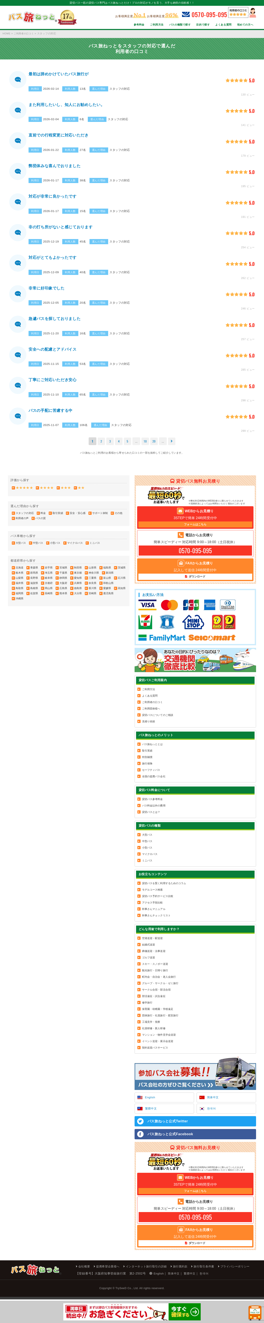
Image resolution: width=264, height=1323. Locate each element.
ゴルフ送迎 (148, 961)
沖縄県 (19, 602)
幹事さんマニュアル (153, 913)
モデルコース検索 (152, 894)
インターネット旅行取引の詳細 (87, 1290)
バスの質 (40, 522)
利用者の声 (22, 522)
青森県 (34, 571)
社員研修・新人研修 (153, 1032)
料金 (43, 516)
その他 (118, 516)
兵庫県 (78, 586)
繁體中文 (151, 1113)
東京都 (78, 576)
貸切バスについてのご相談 (157, 719)
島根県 (34, 592)
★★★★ (47, 491)
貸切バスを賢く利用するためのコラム (164, 887)
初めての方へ (245, 24)
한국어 (212, 1113)
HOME (7, 33)
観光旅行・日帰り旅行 (155, 974)
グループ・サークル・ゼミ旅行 (160, 987)
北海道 (19, 571)
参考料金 (138, 24)
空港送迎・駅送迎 (152, 942)
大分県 (78, 597)
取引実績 (58, 516)
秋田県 (78, 571)
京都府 (49, 586)
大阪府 (63, 586)
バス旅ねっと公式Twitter (167, 1126)
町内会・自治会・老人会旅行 (159, 981)
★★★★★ (24, 491)
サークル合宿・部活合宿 (156, 994)
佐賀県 (34, 597)
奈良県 (92, 586)
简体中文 (213, 1102)
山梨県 (19, 581)
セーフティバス (151, 774)
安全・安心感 (77, 516)
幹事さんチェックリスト (156, 919)
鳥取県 (19, 592)
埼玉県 (49, 576)
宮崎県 (92, 597)
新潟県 (110, 576)
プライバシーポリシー (181, 1290)
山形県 (92, 571)
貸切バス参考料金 (152, 803)
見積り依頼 (148, 725)
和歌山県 (108, 586)
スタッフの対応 (25, 516)
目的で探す (202, 24)
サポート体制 (100, 516)
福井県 (19, 586)
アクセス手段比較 (152, 906)
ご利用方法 (156, 24)
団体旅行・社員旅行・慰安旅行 (160, 1019)
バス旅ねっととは (152, 748)
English (150, 1102)
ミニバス (95, 546)
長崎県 (49, 597)
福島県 (107, 571)
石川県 (122, 581)
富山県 (107, 581)
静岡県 (63, 581)
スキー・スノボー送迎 (155, 968)
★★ (81, 491)
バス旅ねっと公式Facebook (170, 1139)
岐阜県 (49, 581)
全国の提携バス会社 (153, 780)
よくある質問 (223, 24)
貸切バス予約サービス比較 (157, 900)
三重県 (92, 581)
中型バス (38, 546)
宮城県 (63, 571)
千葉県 (63, 576)
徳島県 (78, 592)
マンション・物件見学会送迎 (159, 1039)
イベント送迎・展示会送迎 (157, 1045)
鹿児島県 (108, 597)
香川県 (92, 592)
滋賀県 (34, 586)
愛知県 (78, 581)
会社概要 (20, 1290)
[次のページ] (172, 445)
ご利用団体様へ (151, 712)
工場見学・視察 (151, 1026)
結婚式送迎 (148, 948)
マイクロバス (75, 546)
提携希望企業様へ (45, 1290)
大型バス (21, 546)
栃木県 (19, 576)
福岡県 (19, 597)
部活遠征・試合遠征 (153, 1000)
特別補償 (147, 761)
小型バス (55, 546)
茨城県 (122, 571)
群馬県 (34, 576)
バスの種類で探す (179, 24)
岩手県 (49, 571)
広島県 (63, 592)
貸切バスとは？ (151, 816)
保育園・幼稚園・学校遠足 (157, 1013)
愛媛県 (107, 592)
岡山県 (49, 592)
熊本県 (63, 597)
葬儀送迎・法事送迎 (153, 955)
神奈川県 (94, 576)
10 (145, 445)
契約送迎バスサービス (155, 1051)
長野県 (34, 581)
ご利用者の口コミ (25, 33)
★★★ (66, 491)
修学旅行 (147, 1006)
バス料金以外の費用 (153, 809)
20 (154, 445)
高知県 (122, 592)
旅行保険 (147, 767)
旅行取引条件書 (148, 1290)
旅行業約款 (123, 1290)
